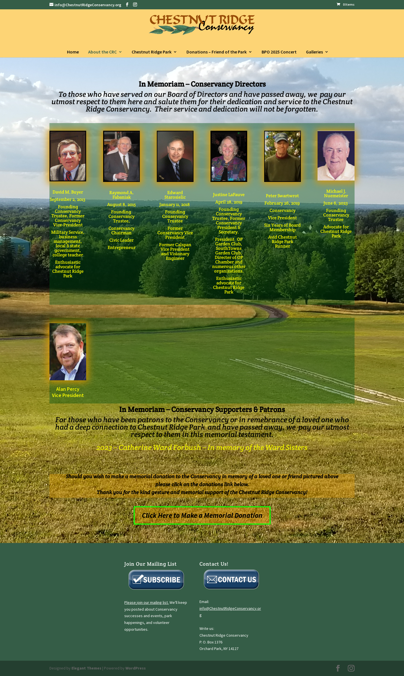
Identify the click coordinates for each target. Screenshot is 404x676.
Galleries (314, 52)
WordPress (135, 668)
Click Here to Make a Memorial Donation (202, 515)
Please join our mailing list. (146, 602)
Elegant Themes (86, 668)
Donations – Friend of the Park (216, 52)
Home (73, 52)
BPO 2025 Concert (279, 52)
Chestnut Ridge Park (151, 52)
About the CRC (102, 52)
